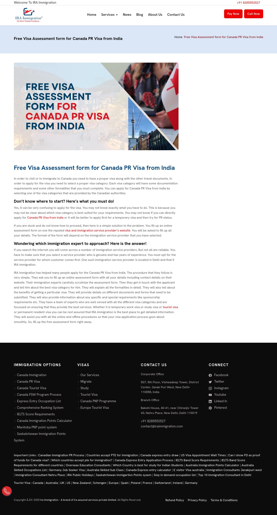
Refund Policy (174, 500)
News (127, 14)
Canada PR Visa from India (45, 218)
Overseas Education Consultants (88, 465)
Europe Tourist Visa (94, 408)
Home (91, 14)
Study (84, 388)
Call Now (253, 14)
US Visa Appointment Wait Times (203, 455)
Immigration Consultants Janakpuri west (234, 470)
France (147, 483)
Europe (113, 483)
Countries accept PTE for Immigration (112, 455)
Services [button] (107, 14)
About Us (155, 14)
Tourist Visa (89, 394)
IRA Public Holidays (80, 475)
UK (62, 483)
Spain (124, 483)
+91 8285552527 (248, 3)
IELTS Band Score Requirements (197, 460)
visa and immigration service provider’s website (97, 230)
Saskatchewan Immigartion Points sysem (123, 475)
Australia (52, 483)
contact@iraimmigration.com (162, 426)
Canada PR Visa (28, 381)
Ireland (178, 483)
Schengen (99, 483)
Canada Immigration (31, 375)
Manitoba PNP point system (37, 427)
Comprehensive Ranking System (40, 408)
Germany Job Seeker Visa (67, 470)
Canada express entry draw (159, 455)
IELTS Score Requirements (36, 414)
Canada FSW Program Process (39, 394)
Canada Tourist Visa (31, 388)
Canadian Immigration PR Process (61, 455)
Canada (38, 483)
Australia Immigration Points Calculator (212, 465)
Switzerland (163, 483)
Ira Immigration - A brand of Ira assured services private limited (78, 500)
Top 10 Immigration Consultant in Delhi (224, 475)
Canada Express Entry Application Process (144, 460)
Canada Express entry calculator (148, 470)
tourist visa (170, 307)
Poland (135, 483)
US (68, 483)
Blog (139, 14)
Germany (191, 483)
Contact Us (175, 14)
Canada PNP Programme (98, 401)
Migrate (86, 381)
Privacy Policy (197, 500)
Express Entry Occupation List (39, 401)
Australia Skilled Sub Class (105, 470)
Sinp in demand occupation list (175, 475)
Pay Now (233, 14)
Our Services (89, 375)
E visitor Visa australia (189, 470)
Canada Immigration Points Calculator (44, 421)
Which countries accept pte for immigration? (81, 460)
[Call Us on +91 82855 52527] (7, 491)
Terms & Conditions (224, 500)
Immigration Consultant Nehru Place (40, 475)
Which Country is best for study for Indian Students (148, 465)
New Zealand (82, 483)
